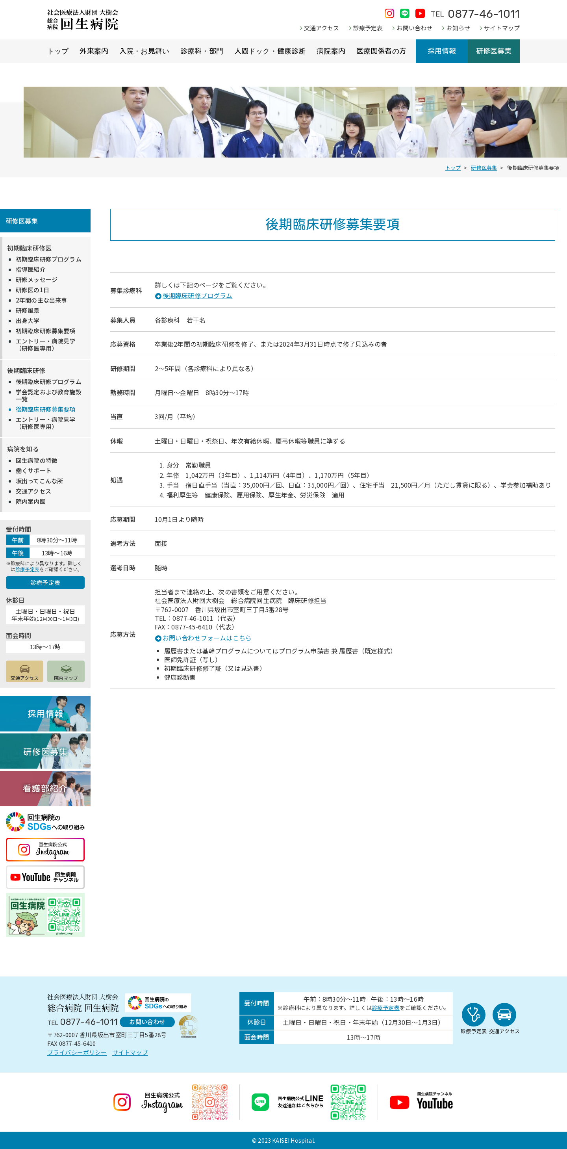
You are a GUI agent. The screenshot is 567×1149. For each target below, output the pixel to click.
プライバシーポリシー (77, 1052)
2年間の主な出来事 (41, 300)
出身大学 (28, 320)
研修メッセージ (36, 279)
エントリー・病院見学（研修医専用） (46, 345)
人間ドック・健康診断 (270, 51)
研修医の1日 (32, 289)
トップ (58, 51)
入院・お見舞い (144, 51)
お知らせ (458, 28)
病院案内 (331, 51)
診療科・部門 (201, 51)
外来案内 (94, 51)
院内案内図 (31, 501)
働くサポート (34, 470)
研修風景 (28, 310)
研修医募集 (494, 51)
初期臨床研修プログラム (49, 259)
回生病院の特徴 (36, 460)
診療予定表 (368, 28)
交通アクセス (321, 28)
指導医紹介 (31, 269)
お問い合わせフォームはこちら (207, 637)
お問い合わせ (414, 28)
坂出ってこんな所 (39, 480)
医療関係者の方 (381, 51)
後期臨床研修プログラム (198, 295)
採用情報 (442, 51)
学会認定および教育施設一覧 (49, 395)
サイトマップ (502, 28)
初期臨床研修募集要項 (46, 330)
